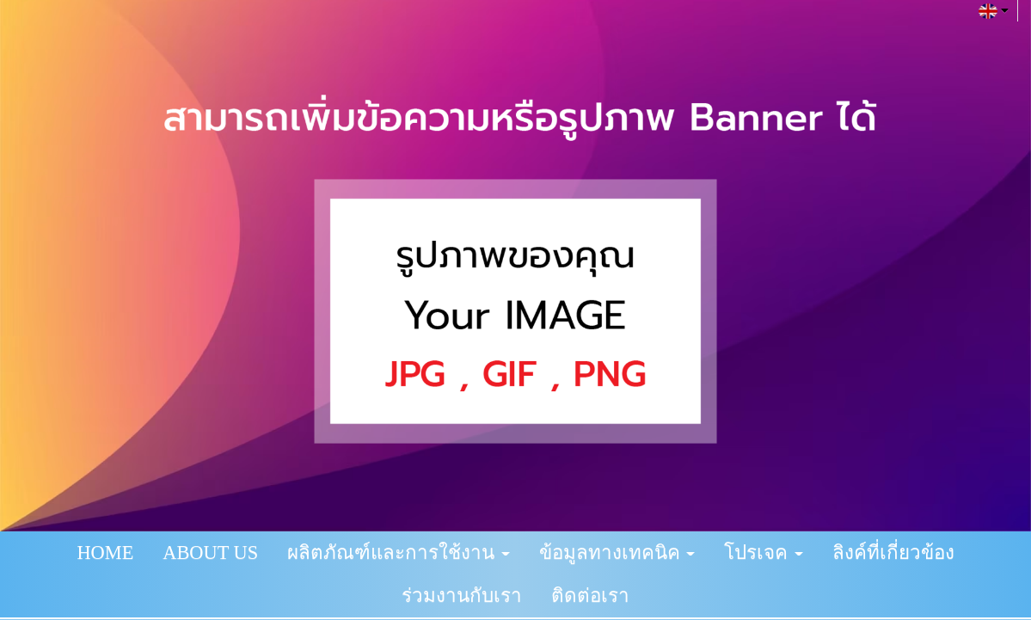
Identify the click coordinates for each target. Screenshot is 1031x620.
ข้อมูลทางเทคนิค (617, 552)
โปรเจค (763, 552)
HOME (105, 552)
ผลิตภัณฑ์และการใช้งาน (398, 552)
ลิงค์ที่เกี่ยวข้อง (893, 552)
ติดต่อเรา (590, 595)
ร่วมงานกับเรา (462, 595)
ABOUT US (210, 552)
